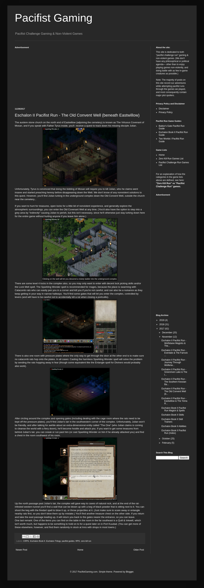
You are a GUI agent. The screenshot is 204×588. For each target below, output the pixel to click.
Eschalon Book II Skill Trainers (172, 420)
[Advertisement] (80, 76)
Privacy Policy (166, 112)
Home (80, 550)
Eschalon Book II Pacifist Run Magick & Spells (174, 409)
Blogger (129, 571)
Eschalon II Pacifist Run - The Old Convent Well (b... (174, 391)
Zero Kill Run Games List (171, 158)
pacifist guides (68, 541)
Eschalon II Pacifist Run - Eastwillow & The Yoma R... (174, 401)
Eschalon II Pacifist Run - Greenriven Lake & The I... (174, 372)
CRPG (26, 541)
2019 (162, 320)
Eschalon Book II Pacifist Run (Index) (174, 431)
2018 (162, 324)
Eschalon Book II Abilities (174, 426)
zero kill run (86, 541)
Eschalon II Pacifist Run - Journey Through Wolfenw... (174, 362)
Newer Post (21, 550)
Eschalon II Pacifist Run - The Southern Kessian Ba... (174, 382)
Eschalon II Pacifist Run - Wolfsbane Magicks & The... (174, 343)
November (167, 336)
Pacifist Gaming (53, 18)
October (166, 438)
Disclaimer (164, 108)
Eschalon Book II (37, 541)
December (167, 332)
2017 (162, 328)
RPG (78, 541)
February (166, 443)
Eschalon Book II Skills (173, 415)
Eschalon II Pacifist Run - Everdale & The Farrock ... (175, 353)
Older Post (138, 550)
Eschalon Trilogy (53, 541)
